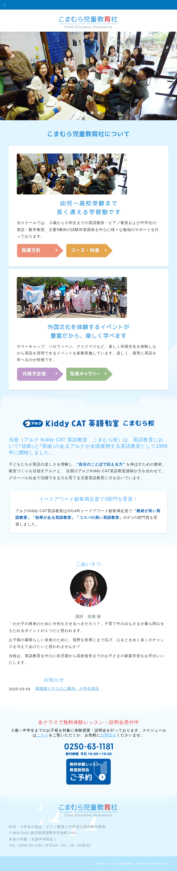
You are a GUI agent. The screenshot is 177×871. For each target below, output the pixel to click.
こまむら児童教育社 (119, 863)
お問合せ (109, 735)
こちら (43, 735)
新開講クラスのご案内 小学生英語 (67, 688)
